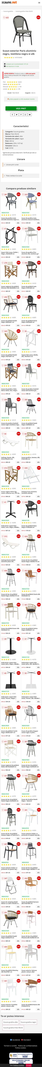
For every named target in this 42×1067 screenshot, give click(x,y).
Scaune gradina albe (10, 1022)
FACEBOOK (15, 1040)
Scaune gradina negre (28, 1022)
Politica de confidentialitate (27, 1046)
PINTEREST (26, 1040)
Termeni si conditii (10, 1046)
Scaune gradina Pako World (24, 11)
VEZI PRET (21, 108)
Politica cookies (20, 1048)
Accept (28, 1065)
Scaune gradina (8, 11)
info (18, 223)
